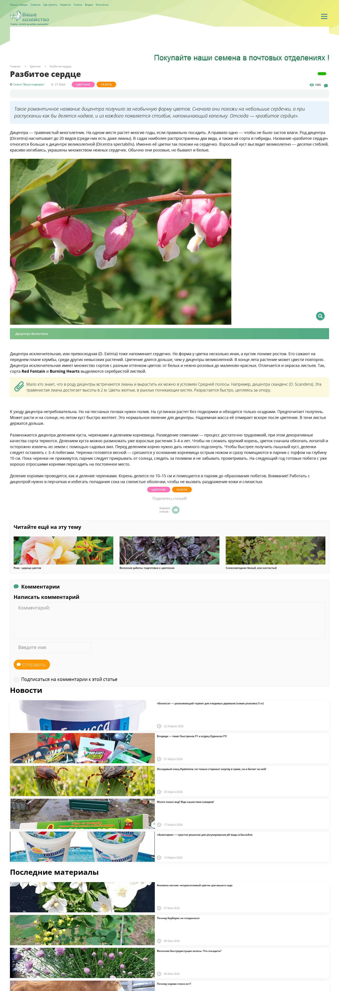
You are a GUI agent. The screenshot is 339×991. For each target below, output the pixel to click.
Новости (65, 4)
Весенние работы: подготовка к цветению (147, 568)
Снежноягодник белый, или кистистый (251, 568)
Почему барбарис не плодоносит (178, 918)
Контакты (102, 4)
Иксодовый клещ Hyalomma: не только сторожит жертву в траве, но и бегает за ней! (211, 769)
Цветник (83, 84)
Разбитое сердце (60, 66)
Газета (78, 4)
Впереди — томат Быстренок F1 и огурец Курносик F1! (192, 736)
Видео (89, 4)
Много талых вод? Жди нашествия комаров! (185, 801)
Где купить (50, 4)
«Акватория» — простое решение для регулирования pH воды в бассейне (205, 834)
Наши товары (19, 4)
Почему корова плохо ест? (174, 983)
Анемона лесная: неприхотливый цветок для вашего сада (194, 885)
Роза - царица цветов (27, 568)
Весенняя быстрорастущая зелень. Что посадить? (189, 951)
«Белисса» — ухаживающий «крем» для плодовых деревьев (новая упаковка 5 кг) (210, 703)
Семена (35, 4)
